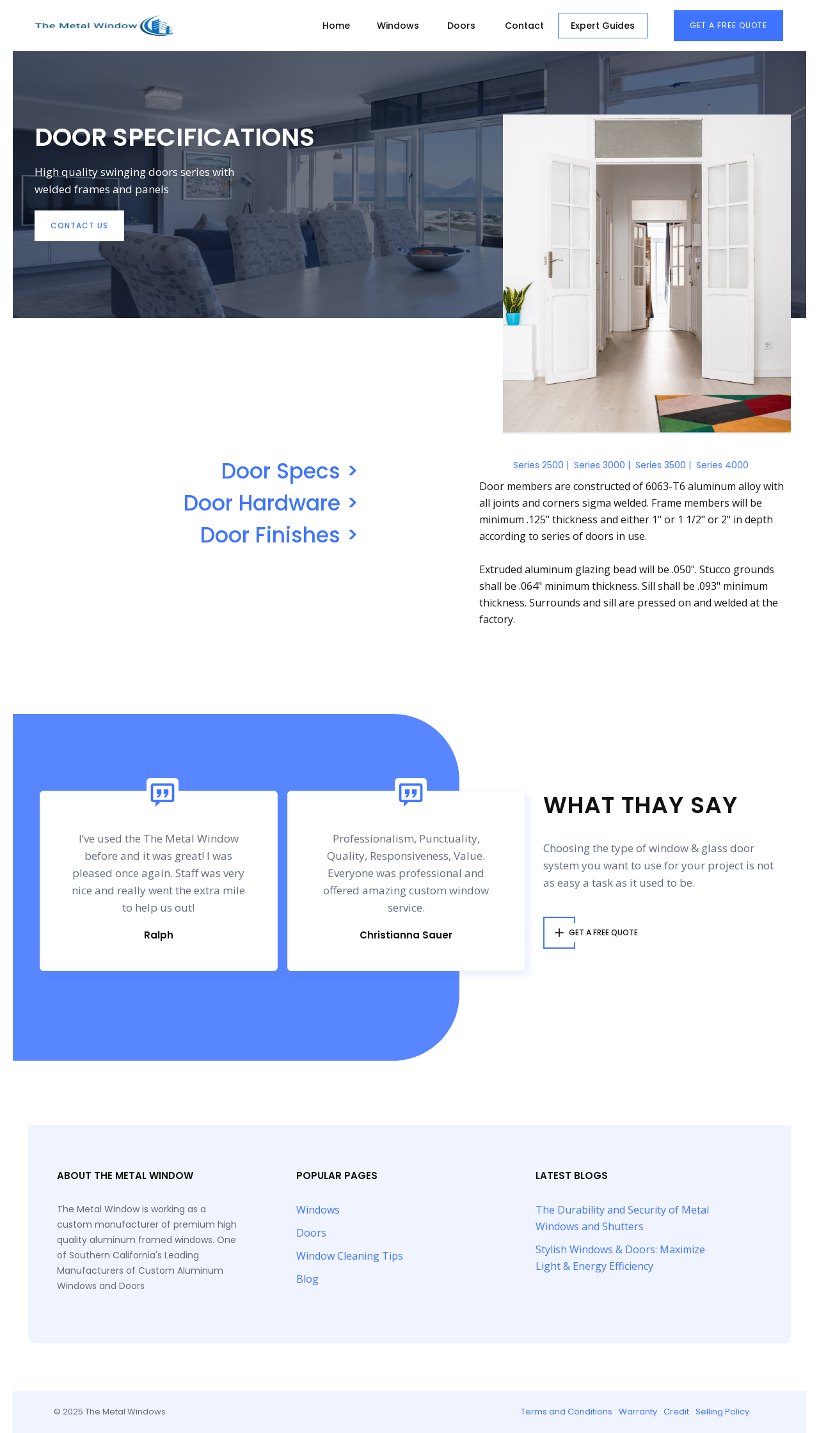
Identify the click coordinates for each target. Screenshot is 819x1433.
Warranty (638, 1411)
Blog (307, 1279)
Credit (676, 1411)
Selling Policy (722, 1411)
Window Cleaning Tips (349, 1256)
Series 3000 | (602, 465)
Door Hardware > (271, 503)
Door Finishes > (279, 535)
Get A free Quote (728, 25)
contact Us (79, 225)
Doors (461, 25)
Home (336, 25)
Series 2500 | (541, 465)
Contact (524, 25)
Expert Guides (603, 25)
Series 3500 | (663, 465)
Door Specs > (289, 471)
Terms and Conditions (566, 1411)
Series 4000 (722, 465)
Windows (398, 25)
